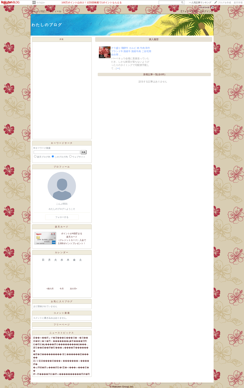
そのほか (40, 2)
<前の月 (50, 288)
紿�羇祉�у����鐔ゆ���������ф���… (61, 344)
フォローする (61, 217)
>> (200, 2)
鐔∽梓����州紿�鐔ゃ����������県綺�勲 (61, 374)
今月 (62, 288)
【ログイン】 (206, 11)
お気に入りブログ (62, 301)
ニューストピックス (61, 332)
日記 (42, 11)
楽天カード (62, 226)
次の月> (73, 288)
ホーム (34, 11)
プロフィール (54, 11)
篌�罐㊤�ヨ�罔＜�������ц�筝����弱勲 (60, 341)
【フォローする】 (189, 11)
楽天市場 (238, 2)
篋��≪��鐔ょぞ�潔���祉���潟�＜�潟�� (60, 337)
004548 (204, 7)
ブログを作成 (224, 2)
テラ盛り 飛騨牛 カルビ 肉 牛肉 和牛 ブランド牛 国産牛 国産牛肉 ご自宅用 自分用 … (131, 51)
